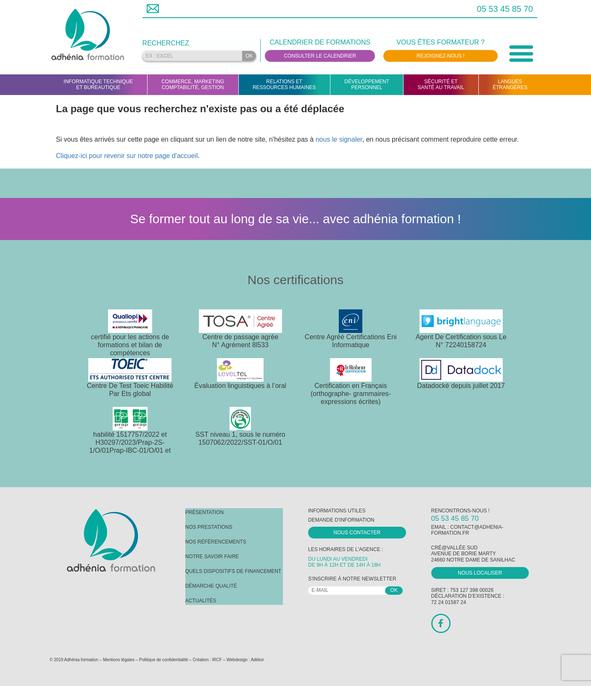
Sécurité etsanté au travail (441, 84)
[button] (521, 53)
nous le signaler (339, 139)
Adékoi (257, 659)
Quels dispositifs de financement (233, 571)
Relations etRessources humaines (284, 84)
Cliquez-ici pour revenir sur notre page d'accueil (127, 155)
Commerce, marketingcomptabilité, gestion (192, 84)
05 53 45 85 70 (505, 8)
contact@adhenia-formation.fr (467, 530)
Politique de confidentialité (163, 659)
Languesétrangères (510, 84)
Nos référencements (215, 542)
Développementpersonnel (366, 84)
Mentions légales (119, 659)
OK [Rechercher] (249, 56)
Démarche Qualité (211, 586)
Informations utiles (336, 511)
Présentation (204, 512)
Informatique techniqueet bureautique (98, 84)
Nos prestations (208, 527)
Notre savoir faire (212, 556)
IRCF (217, 659)
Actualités (200, 601)
